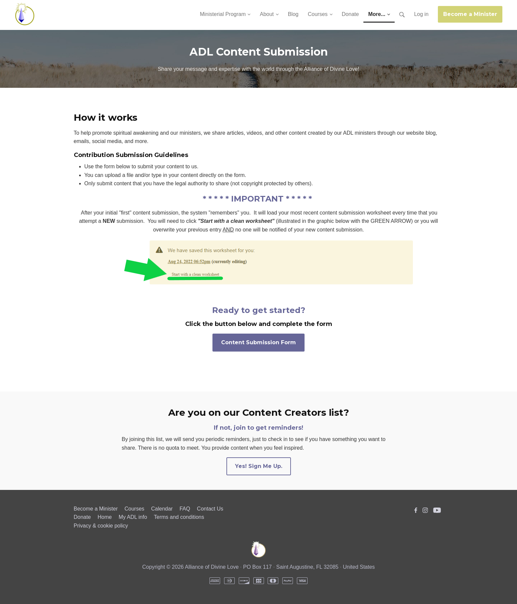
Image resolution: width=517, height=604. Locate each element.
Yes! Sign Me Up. (258, 466)
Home (105, 517)
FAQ (185, 509)
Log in (421, 14)
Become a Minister (470, 14)
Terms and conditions (179, 517)
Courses (134, 509)
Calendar (162, 509)
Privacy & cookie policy (101, 525)
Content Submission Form (258, 342)
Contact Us (210, 509)
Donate (82, 517)
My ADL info (133, 517)
